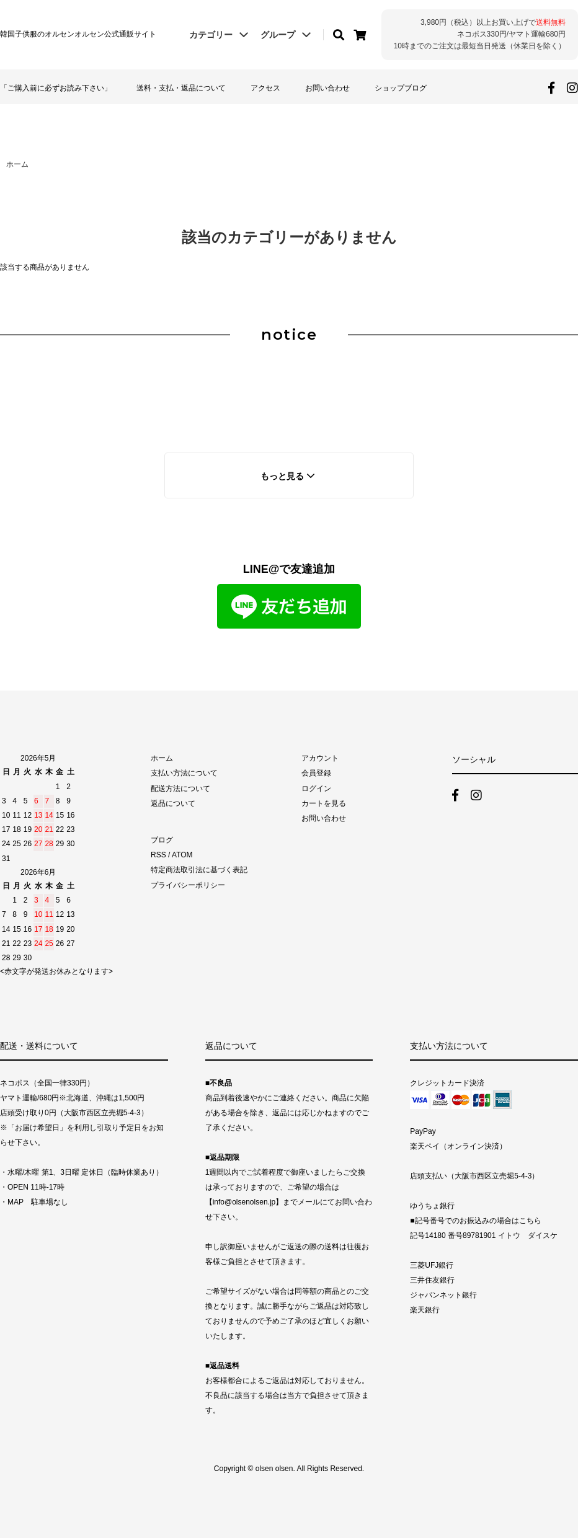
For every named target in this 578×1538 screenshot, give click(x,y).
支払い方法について (184, 773)
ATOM (182, 855)
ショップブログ (401, 88)
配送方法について (180, 788)
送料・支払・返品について (181, 88)
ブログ (162, 840)
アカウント (320, 758)
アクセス (265, 88)
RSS (158, 855)
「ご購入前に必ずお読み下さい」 (56, 88)
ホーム (17, 164)
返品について (173, 803)
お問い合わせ (327, 88)
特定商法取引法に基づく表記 (199, 869)
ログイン (316, 788)
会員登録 (316, 773)
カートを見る (323, 803)
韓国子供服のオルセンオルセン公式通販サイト (78, 34)
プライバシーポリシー (188, 885)
